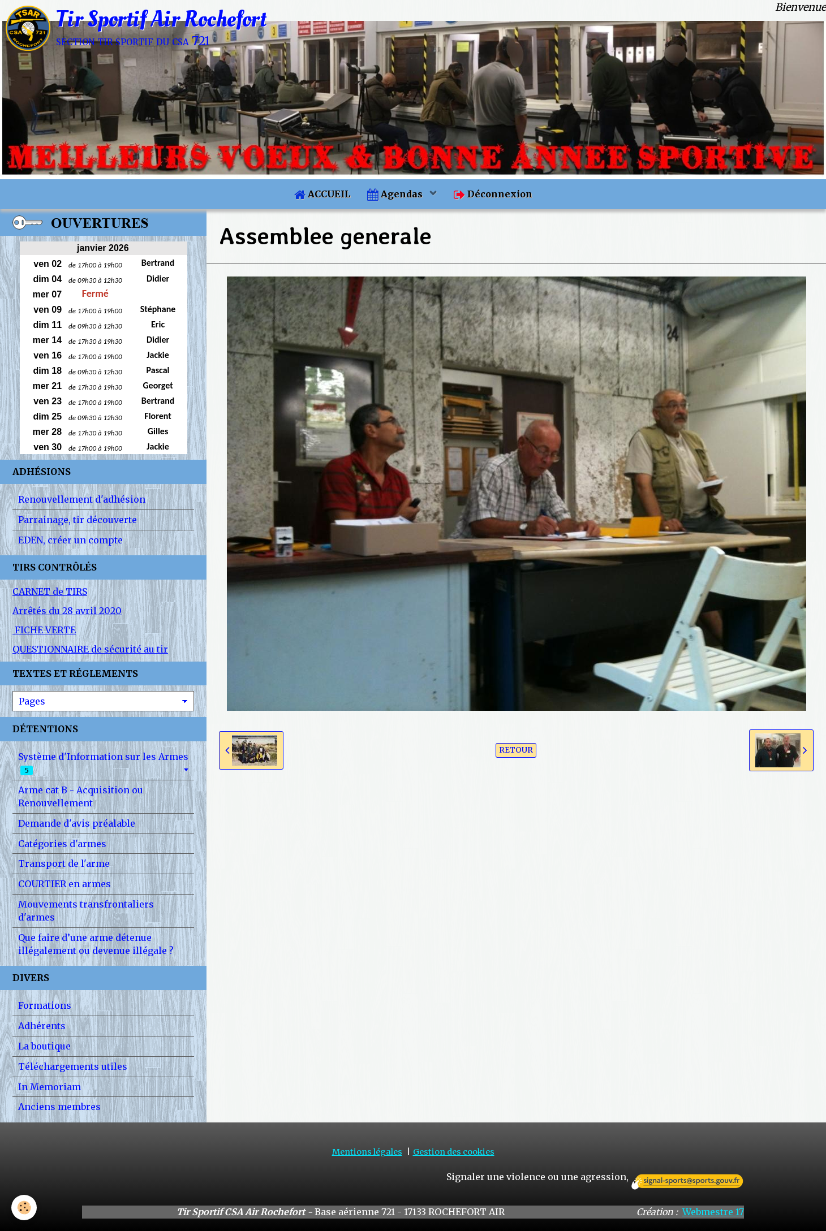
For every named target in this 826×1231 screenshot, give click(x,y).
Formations (44, 1005)
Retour (516, 750)
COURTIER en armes (64, 883)
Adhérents (42, 1025)
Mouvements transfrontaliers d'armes (86, 911)
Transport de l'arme (64, 863)
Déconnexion (493, 194)
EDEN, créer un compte (70, 540)
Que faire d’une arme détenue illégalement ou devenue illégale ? (96, 944)
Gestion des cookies (453, 1152)
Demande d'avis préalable (76, 823)
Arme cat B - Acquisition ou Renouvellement (80, 796)
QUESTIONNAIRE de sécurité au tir (90, 649)
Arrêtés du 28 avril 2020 (67, 610)
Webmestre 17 (713, 1211)
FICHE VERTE (44, 630)
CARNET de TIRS (49, 591)
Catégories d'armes (62, 843)
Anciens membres (59, 1106)
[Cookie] (24, 1207)
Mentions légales (367, 1152)
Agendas (396, 194)
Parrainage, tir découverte (77, 519)
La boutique (44, 1046)
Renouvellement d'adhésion (81, 499)
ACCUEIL (322, 194)
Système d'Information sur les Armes (103, 763)
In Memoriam (49, 1086)
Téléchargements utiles (72, 1066)
